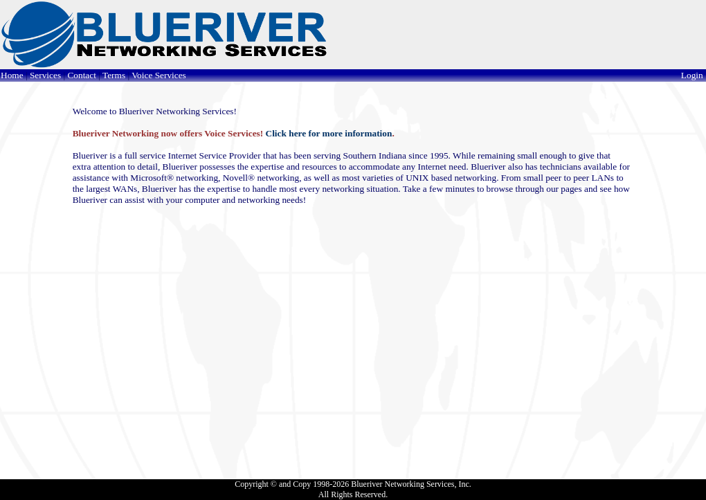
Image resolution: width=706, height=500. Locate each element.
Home (12, 75)
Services (45, 75)
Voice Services (159, 75)
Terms (113, 75)
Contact (81, 75)
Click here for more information (329, 133)
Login (693, 75)
